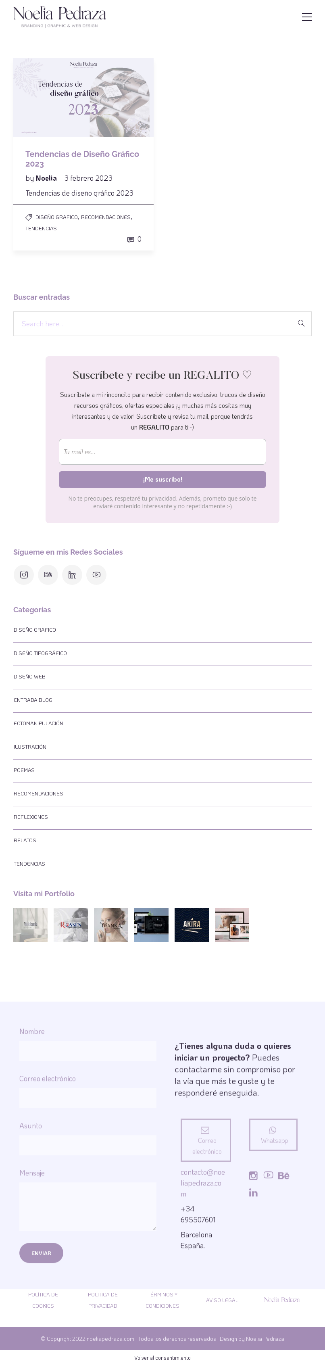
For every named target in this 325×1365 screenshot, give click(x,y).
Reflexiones (31, 816)
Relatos (25, 840)
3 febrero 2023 (88, 178)
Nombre (87, 1240)
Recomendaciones (106, 216)
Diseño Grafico (56, 216)
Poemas (24, 769)
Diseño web (30, 676)
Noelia (47, 178)
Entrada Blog (33, 699)
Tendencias (41, 228)
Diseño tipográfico (40, 652)
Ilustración (30, 746)
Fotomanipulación (38, 723)
